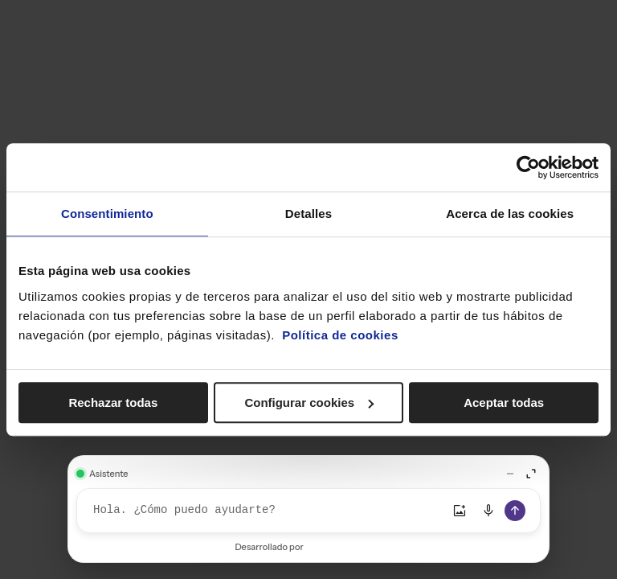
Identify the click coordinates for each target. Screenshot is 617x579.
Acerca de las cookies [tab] (510, 213)
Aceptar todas (504, 402)
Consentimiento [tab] (107, 213)
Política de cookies (340, 335)
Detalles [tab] (308, 213)
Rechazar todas (112, 402)
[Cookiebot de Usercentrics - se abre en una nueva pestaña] (528, 167)
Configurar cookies (309, 402)
